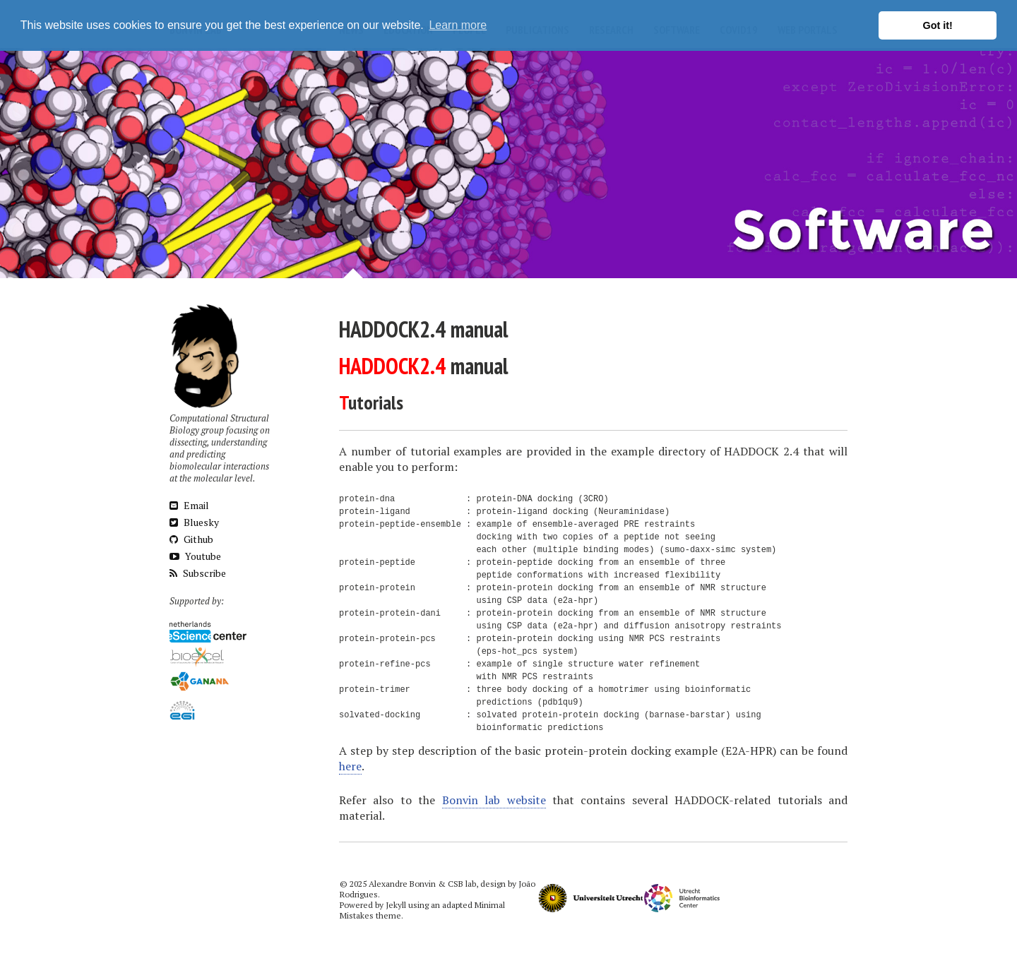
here (350, 766)
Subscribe (198, 573)
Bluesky (194, 522)
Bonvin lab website (494, 800)
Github (191, 539)
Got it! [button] (938, 25)
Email (189, 505)
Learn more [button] (458, 25)
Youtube (195, 556)
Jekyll (396, 905)
